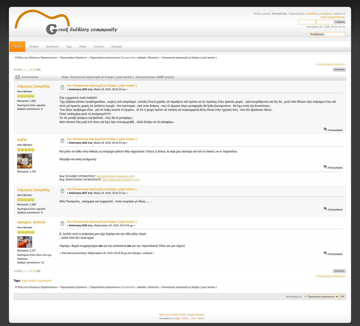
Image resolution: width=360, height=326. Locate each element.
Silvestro (153, 57)
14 (30, 69)
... (27, 69)
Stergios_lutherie (31, 222)
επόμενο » (340, 64)
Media (82, 46)
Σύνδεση (99, 46)
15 (34, 69)
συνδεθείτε (311, 13)
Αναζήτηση (52, 46)
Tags (69, 46)
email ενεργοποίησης (333, 17)
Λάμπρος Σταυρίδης (33, 86)
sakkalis (141, 57)
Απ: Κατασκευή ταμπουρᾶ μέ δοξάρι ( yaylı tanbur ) (102, 85)
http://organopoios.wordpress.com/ (121, 179)
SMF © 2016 (179, 314)
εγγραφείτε (326, 13)
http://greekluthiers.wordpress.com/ (115, 176)
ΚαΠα (22, 140)
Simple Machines (195, 314)
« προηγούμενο (324, 64)
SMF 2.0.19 (165, 314)
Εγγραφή (117, 46)
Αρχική (17, 46)
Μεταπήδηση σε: (294, 296)
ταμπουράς (44, 280)
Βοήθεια (33, 46)
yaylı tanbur (29, 280)
